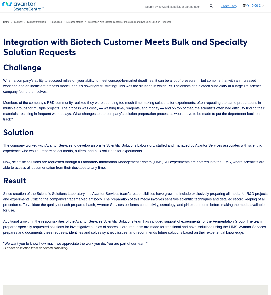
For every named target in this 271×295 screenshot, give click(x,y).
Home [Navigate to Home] (6, 22)
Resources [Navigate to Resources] (56, 22)
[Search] (176, 6)
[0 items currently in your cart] (253, 6)
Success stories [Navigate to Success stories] (74, 22)
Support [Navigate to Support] (18, 22)
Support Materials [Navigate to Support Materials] (36, 22)
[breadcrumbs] (87, 22)
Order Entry (229, 6)
